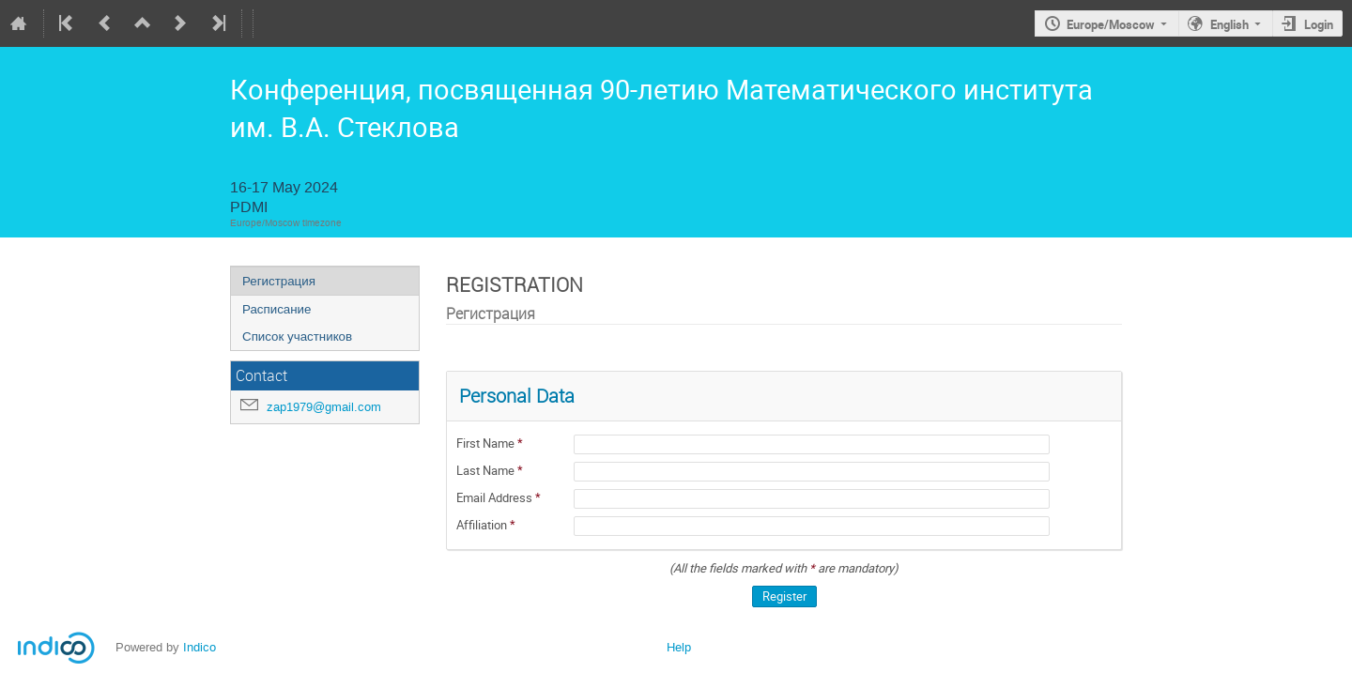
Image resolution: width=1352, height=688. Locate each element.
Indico (199, 647)
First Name (486, 443)
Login (1318, 24)
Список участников (297, 336)
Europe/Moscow (1111, 24)
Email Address (495, 497)
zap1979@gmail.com (324, 407)
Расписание (276, 309)
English (1229, 24)
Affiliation (483, 524)
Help (679, 647)
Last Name (486, 470)
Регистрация (278, 281)
